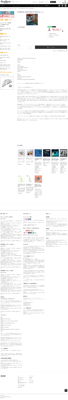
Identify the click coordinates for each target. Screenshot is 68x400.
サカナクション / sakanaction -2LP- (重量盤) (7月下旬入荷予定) (54, 159)
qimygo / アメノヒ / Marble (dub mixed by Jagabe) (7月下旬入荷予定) (38, 186)
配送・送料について (21, 379)
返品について (55, 50)
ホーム (1, 8)
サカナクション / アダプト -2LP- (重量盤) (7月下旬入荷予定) (63, 159)
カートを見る (31, 380)
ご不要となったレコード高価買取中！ (43, 5)
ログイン (30, 379)
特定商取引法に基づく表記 (62, 50)
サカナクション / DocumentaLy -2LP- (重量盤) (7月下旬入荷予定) (46, 159)
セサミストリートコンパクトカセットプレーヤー (21, 158)
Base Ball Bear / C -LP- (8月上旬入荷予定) (29, 185)
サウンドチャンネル (16, 5)
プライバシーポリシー (21, 384)
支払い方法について (21, 377)
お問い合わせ (31, 382)
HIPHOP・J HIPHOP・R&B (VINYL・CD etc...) (10, 8)
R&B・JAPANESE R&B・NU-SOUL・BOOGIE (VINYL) (26, 8)
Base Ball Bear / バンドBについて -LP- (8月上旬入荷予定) (21, 185)
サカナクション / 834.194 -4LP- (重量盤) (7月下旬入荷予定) (38, 159)
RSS (18, 387)
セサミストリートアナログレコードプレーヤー (29, 158)
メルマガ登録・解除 (21, 385)
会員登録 (30, 377)
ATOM (21, 387)
